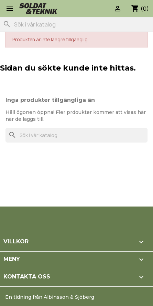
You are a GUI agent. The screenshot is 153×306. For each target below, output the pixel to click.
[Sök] (76, 24)
